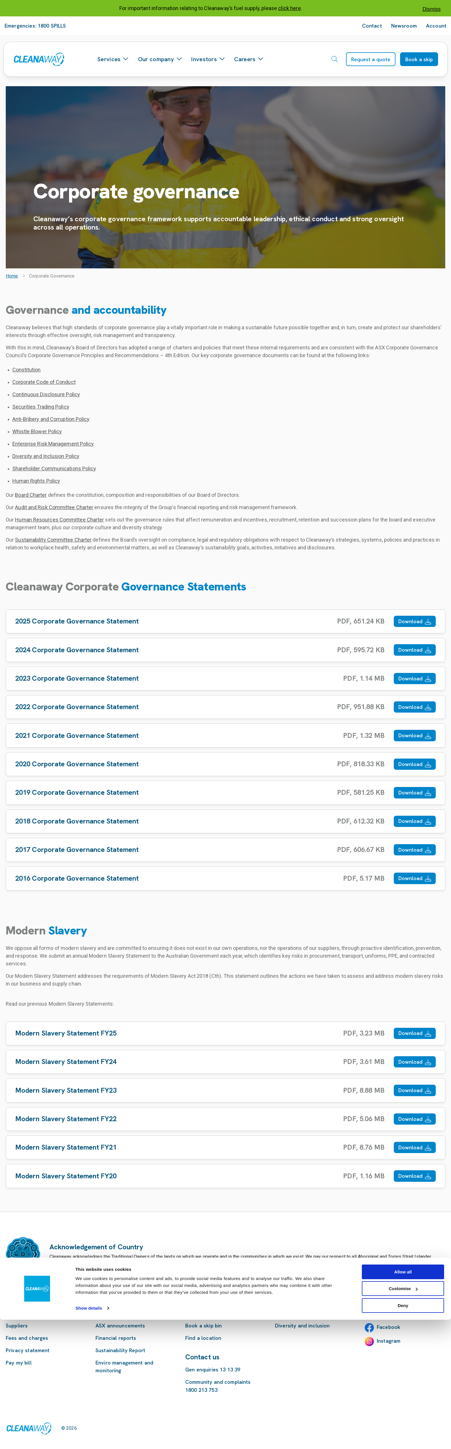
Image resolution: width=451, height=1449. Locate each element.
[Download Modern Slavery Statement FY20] (225, 1176)
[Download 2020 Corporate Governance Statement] (225, 764)
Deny (403, 1434)
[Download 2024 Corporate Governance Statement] (225, 650)
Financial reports (115, 1338)
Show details (88, 1437)
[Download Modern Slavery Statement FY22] (225, 1119)
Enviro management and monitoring (124, 1366)
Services (113, 59)
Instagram (388, 1341)
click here (289, 8)
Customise (403, 1418)
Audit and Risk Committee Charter (54, 507)
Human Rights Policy (36, 481)
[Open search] (334, 59)
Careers (248, 59)
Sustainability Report (120, 1350)
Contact (372, 25)
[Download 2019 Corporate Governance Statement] (225, 793)
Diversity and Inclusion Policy (46, 456)
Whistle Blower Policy (37, 431)
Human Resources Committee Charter (59, 520)
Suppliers (17, 1325)
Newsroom (404, 25)
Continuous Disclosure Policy (46, 394)
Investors (208, 59)
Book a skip (419, 59)
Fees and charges (27, 1338)
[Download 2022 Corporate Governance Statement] (225, 707)
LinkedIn (386, 1313)
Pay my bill (19, 1362)
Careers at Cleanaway (302, 1313)
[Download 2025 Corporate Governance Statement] (225, 621)
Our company (160, 59)
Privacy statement (28, 1350)
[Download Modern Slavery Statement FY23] (225, 1090)
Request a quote (370, 59)
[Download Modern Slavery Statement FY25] (225, 1033)
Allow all (403, 1401)
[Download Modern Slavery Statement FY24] (225, 1062)
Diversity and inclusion (302, 1325)
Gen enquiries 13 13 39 (212, 1369)
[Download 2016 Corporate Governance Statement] (225, 878)
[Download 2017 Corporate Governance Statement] (225, 850)
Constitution (26, 370)
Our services (200, 1313)
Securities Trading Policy (40, 407)
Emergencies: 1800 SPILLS (35, 25)
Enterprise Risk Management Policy (53, 444)
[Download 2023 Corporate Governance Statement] (225, 678)
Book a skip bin (203, 1325)
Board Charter (31, 495)
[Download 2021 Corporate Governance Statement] (225, 735)
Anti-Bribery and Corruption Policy (51, 419)
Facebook (388, 1327)
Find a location (203, 1338)
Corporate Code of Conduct (44, 382)
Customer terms (25, 1313)
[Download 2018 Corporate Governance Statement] (225, 821)
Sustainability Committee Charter (53, 540)
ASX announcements (120, 1325)
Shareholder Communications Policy (54, 468)
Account (436, 25)
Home (12, 276)
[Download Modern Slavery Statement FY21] (225, 1147)
